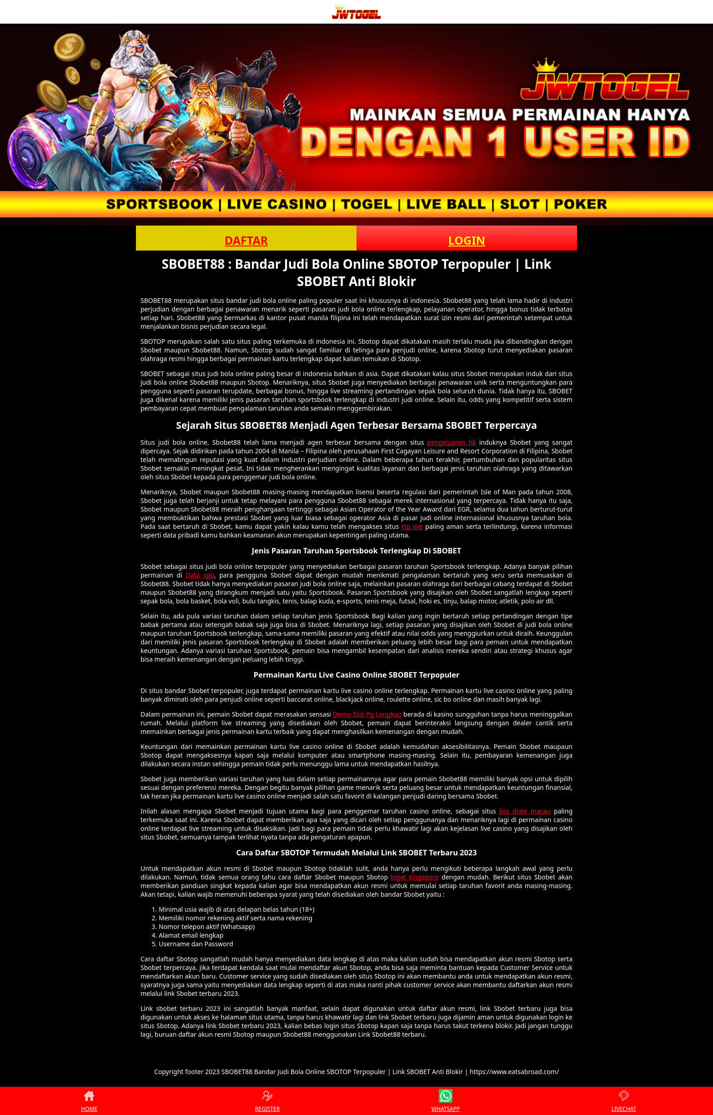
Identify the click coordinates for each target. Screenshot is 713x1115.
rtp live (412, 526)
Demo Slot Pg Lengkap (367, 714)
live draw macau (525, 811)
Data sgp (200, 575)
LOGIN (466, 240)
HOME (89, 1101)
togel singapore (415, 877)
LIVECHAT (624, 1101)
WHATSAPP (446, 1101)
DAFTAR (246, 240)
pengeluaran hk (451, 442)
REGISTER (267, 1101)
